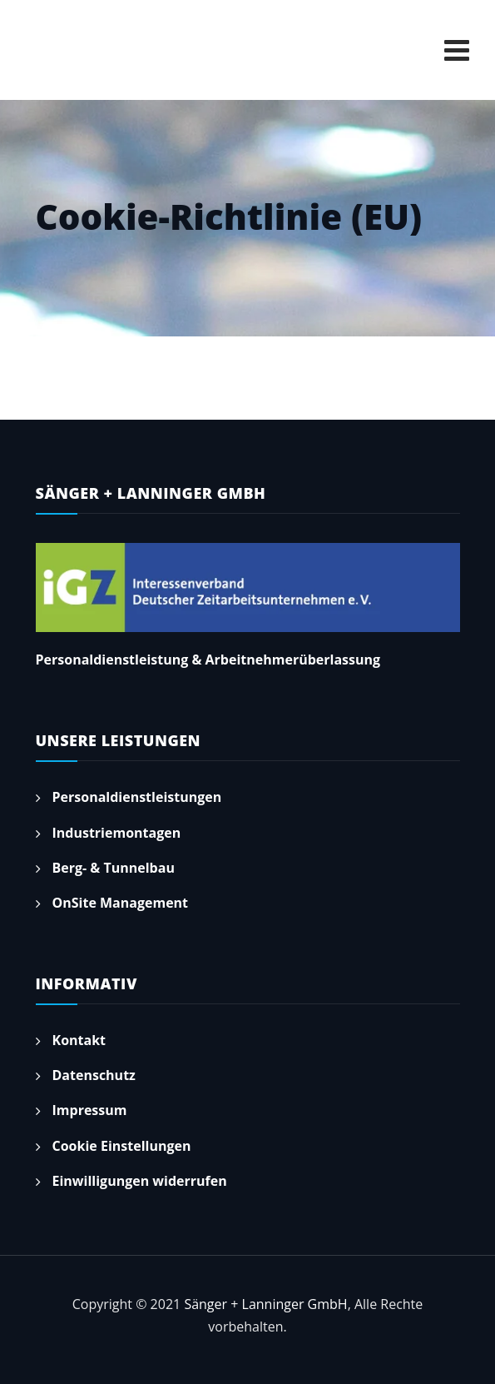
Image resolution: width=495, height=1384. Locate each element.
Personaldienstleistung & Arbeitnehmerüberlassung (208, 659)
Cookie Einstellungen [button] (121, 1146)
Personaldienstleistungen (137, 797)
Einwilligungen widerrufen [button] (139, 1181)
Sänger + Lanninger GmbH (265, 1304)
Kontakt (79, 1040)
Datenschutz (94, 1075)
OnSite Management (120, 903)
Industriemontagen (116, 833)
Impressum (89, 1110)
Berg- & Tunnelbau (113, 868)
